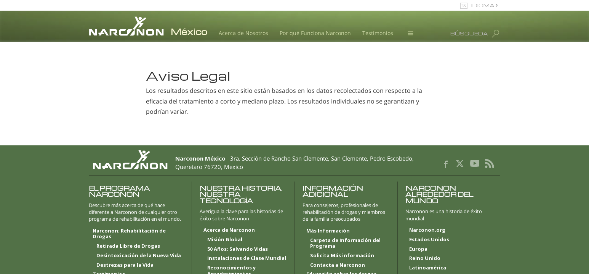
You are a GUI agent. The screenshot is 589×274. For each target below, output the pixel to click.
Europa (418, 249)
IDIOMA (483, 5)
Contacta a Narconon (337, 265)
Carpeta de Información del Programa (345, 243)
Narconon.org (427, 230)
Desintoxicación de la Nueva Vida (138, 256)
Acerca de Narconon (229, 230)
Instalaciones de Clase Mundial (246, 258)
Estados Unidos (429, 240)
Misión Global (224, 240)
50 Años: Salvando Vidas (237, 249)
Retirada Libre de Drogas (128, 246)
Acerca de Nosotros (243, 33)
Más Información (328, 231)
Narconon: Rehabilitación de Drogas (129, 234)
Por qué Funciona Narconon (315, 33)
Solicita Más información (342, 256)
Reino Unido (424, 258)
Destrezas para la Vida (125, 265)
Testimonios (377, 33)
